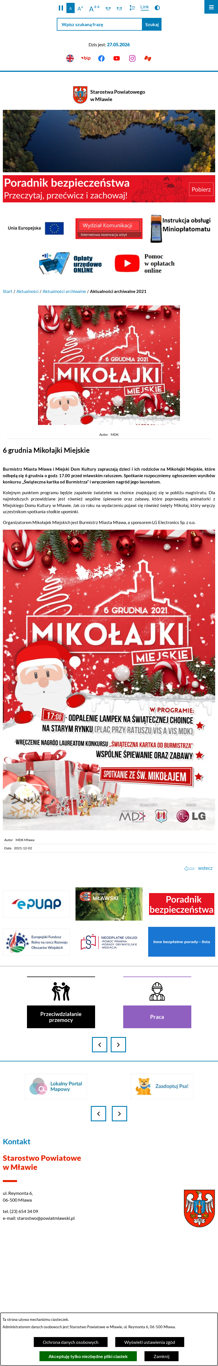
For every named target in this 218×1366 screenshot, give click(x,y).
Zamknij (161, 1356)
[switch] (108, 8)
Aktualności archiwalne (64, 291)
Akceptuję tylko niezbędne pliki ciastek (88, 1356)
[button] (60, 8)
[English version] (70, 58)
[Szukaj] (152, 24)
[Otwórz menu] (211, 7)
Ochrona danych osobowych (70, 1342)
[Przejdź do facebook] (101, 58)
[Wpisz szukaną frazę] (99, 24)
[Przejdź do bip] (85, 58)
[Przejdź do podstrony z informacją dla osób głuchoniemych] (148, 58)
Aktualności (27, 291)
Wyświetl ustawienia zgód (149, 1342)
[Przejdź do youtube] (116, 58)
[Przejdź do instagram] (132, 58)
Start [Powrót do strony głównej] (7, 291)
